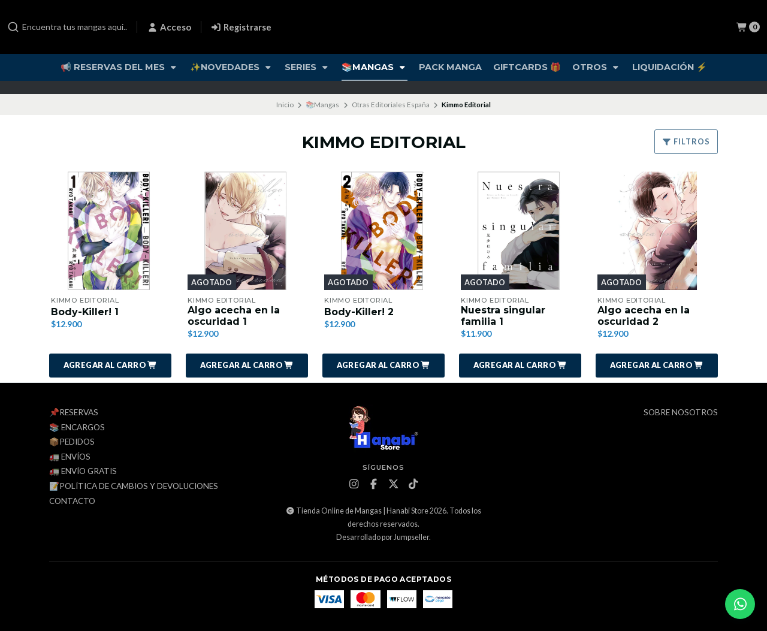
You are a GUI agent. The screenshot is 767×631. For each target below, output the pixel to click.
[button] (110, 366)
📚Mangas (374, 67)
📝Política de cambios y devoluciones (133, 486)
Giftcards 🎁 (527, 67)
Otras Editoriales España (391, 104)
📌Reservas (73, 413)
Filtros (686, 141)
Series (307, 67)
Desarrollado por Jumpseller (382, 537)
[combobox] (67, 27)
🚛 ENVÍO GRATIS (83, 472)
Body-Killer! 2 (359, 312)
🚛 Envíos (69, 457)
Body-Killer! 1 (85, 312)
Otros (596, 67)
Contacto (72, 501)
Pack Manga (450, 67)
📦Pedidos (72, 442)
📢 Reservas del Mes (120, 67)
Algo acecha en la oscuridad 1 (234, 315)
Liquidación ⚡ (669, 67)
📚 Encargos (77, 428)
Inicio (285, 104)
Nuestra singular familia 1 (503, 315)
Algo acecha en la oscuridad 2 (643, 315)
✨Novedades (231, 67)
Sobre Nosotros (681, 413)
